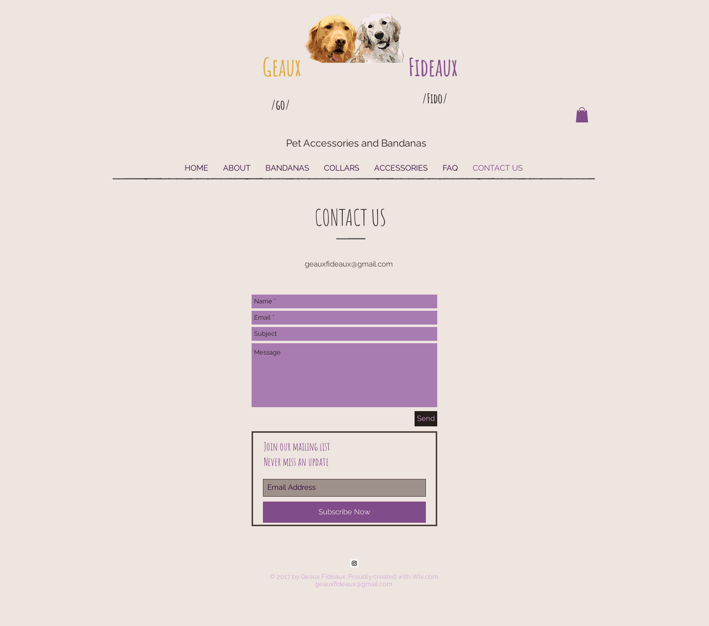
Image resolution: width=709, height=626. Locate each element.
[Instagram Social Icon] (354, 563)
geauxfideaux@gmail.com (349, 264)
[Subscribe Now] (344, 512)
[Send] (426, 418)
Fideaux (432, 66)
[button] (582, 114)
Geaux (281, 66)
